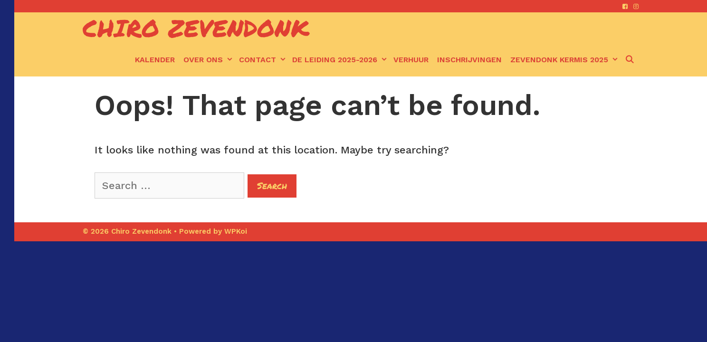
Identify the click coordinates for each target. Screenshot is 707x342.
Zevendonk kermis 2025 (565, 59)
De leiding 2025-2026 (340, 59)
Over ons (209, 59)
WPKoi (235, 231)
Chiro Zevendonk (196, 28)
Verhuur (411, 59)
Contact (263, 59)
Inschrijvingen (469, 59)
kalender (155, 59)
